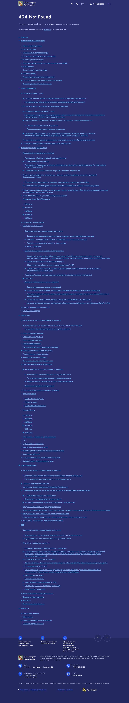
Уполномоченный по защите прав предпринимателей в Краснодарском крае (54, 517)
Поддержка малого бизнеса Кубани (39, 111)
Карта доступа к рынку (34, 575)
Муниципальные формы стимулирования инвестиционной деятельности (55, 102)
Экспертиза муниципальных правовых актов (43, 499)
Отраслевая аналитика (34, 579)
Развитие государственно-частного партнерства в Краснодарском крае (57, 240)
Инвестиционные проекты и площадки (38, 77)
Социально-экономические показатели (39, 56)
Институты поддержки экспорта (36, 543)
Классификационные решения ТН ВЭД (41, 582)
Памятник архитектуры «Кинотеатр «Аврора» (45, 262)
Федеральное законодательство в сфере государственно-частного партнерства (60, 236)
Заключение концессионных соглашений (42, 282)
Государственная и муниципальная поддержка (42, 80)
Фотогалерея (28, 67)
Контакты (25, 608)
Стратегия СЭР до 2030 (33, 337)
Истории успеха (29, 74)
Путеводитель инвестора (33, 444)
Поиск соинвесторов (31, 311)
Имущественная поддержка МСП (36, 307)
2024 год (28, 211)
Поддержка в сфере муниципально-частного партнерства (47, 143)
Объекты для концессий (33, 226)
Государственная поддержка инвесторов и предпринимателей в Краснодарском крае (59, 140)
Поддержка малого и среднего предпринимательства (45, 106)
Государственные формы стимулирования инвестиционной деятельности (55, 98)
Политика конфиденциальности (33, 690)
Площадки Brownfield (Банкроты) (36, 199)
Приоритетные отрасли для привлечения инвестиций (45, 63)
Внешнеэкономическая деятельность (38, 594)
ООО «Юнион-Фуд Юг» (34, 399)
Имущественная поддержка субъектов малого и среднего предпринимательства (58, 120)
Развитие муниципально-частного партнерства (46, 243)
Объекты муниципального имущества (42, 126)
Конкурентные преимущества (35, 70)
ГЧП (24, 440)
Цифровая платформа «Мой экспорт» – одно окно (45, 548)
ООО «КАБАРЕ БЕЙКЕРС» (35, 406)
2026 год (28, 204)
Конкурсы (29, 278)
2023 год (28, 215)
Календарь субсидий (31, 454)
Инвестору (25, 315)
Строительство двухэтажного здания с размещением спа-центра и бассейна (57, 182)
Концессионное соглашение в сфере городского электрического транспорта (59, 300)
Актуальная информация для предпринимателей (43, 521)
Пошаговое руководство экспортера (40, 559)
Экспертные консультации (33, 604)
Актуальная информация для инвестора (39, 437)
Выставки (27, 600)
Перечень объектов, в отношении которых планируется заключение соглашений (58, 275)
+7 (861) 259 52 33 (30, 677)
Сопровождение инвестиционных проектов (41, 390)
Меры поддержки (28, 88)
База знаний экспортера (35, 589)
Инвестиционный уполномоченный (37, 84)
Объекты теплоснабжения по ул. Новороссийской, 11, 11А (50, 265)
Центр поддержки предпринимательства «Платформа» (45, 487)
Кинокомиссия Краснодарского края (38, 461)
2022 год (28, 218)
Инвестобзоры (29, 410)
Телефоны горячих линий (33, 624)
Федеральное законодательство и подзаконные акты (49, 375)
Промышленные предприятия (37, 161)
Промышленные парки (32, 344)
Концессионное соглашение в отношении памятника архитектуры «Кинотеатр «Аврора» (63, 290)
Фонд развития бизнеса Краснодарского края (42, 507)
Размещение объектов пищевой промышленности (45, 158)
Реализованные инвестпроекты (36, 354)
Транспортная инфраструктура (35, 53)
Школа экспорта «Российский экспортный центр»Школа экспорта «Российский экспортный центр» (66, 563)
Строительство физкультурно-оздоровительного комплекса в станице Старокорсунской (62, 186)
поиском (47, 30)
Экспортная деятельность (33, 597)
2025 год (28, 208)
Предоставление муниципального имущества (46, 129)
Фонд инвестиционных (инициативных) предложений (45, 196)
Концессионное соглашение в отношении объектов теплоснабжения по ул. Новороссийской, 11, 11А (68, 303)
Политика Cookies (65, 690)
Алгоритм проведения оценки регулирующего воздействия (50, 502)
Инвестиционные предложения (34, 148)
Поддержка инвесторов (33, 93)
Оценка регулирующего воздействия (40, 496)
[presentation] (97, 638)
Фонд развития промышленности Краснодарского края (46, 514)
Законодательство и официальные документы (44, 231)
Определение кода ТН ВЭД (36, 566)
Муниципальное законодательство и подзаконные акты (48, 329)
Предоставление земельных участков (38, 153)
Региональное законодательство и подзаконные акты (49, 378)
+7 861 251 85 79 (97, 4)
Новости (24, 37)
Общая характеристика (32, 46)
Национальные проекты (32, 340)
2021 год (28, 429)
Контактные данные (31, 613)
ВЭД (22, 525)
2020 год (28, 433)
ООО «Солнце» (31, 402)
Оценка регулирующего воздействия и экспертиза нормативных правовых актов (56, 490)
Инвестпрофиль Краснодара (33, 41)
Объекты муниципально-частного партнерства (44, 251)
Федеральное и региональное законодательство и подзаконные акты (53, 325)
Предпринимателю (29, 465)
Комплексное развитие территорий (37, 364)
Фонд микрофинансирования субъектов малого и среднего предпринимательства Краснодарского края (66, 510)
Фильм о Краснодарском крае (35, 447)
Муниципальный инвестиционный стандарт (41, 347)
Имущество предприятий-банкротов (38, 361)
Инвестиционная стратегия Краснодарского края (43, 451)
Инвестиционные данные (33, 60)
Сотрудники (28, 617)
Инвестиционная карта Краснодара (37, 351)
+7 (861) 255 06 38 (30, 675)
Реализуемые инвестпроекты (35, 357)
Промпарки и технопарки (33, 222)
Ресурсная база (29, 49)
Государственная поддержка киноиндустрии (41, 458)
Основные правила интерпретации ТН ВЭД (42, 586)
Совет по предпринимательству (36, 484)
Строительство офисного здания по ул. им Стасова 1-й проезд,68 (52, 171)
